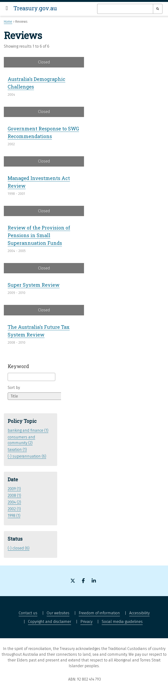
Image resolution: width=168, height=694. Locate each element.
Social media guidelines (122, 621)
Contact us (28, 613)
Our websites (58, 613)
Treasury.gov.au (35, 8)
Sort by (14, 387)
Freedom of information (99, 613)
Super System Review (34, 285)
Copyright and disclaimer (49, 621)
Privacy (86, 621)
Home (8, 22)
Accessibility (139, 613)
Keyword (18, 366)
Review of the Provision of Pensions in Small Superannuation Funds (39, 235)
